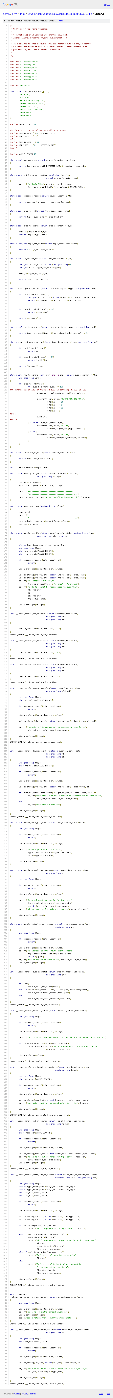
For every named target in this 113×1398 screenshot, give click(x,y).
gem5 (6, 13)
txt (101, 1393)
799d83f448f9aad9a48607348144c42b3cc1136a (56, 13)
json (108, 1393)
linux (22, 13)
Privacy (25, 1393)
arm (14, 13)
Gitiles (17, 1393)
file (61, 21)
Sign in (107, 4)
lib (90, 13)
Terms (33, 1393)
